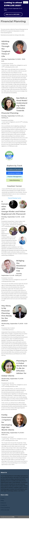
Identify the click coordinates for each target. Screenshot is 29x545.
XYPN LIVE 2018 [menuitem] (5, 510)
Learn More (21, 490)
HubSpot (16, 516)
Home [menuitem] (2, 498)
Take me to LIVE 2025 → (13, 14)
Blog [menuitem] (2, 500)
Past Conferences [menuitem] (5, 507)
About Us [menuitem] (3, 502)
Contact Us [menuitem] (4, 505)
